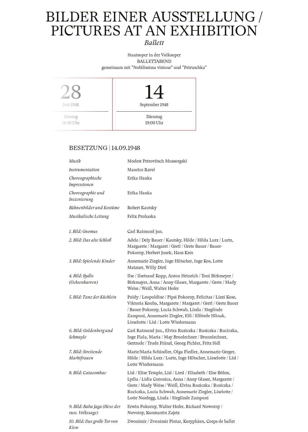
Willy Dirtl (155, 267)
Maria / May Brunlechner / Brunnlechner (187, 337)
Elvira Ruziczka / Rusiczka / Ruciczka (201, 330)
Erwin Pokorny (141, 406)
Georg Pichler (187, 343)
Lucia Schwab (174, 309)
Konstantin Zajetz (163, 412)
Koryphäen (193, 421)
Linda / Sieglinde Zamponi (183, 397)
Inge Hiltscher (178, 261)
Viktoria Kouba (142, 303)
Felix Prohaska (141, 216)
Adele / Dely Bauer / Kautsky (154, 240)
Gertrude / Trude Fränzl (149, 343)
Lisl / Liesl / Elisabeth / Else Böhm (196, 372)
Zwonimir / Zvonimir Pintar (154, 421)
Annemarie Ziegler (145, 261)
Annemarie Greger (217, 351)
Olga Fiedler (185, 351)
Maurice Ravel (141, 169)
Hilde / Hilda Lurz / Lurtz (207, 240)
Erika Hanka (139, 178)
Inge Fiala (137, 337)
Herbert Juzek (158, 252)
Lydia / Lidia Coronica (149, 379)
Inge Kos (202, 261)
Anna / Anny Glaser (168, 282)
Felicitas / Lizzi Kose (215, 297)
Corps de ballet (220, 421)
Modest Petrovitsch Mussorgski (157, 161)
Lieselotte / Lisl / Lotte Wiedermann (161, 322)
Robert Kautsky (142, 207)
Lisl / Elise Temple (144, 372)
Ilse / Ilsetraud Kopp (146, 275)
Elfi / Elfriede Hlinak (205, 315)
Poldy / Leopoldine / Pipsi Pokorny (160, 297)
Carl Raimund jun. (145, 231)
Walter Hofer (166, 288)
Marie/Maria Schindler (149, 351)
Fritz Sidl (211, 343)
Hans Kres (183, 252)
